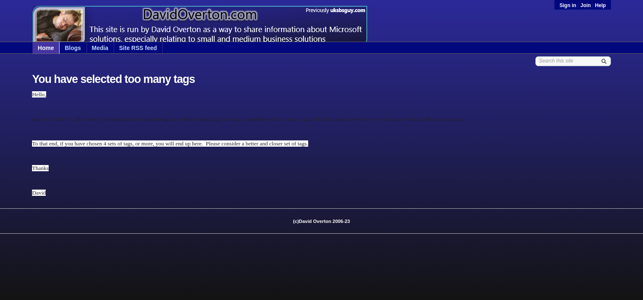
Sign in (568, 5)
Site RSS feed (138, 48)
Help (600, 5)
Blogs (73, 48)
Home (46, 48)
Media (100, 48)
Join (586, 5)
